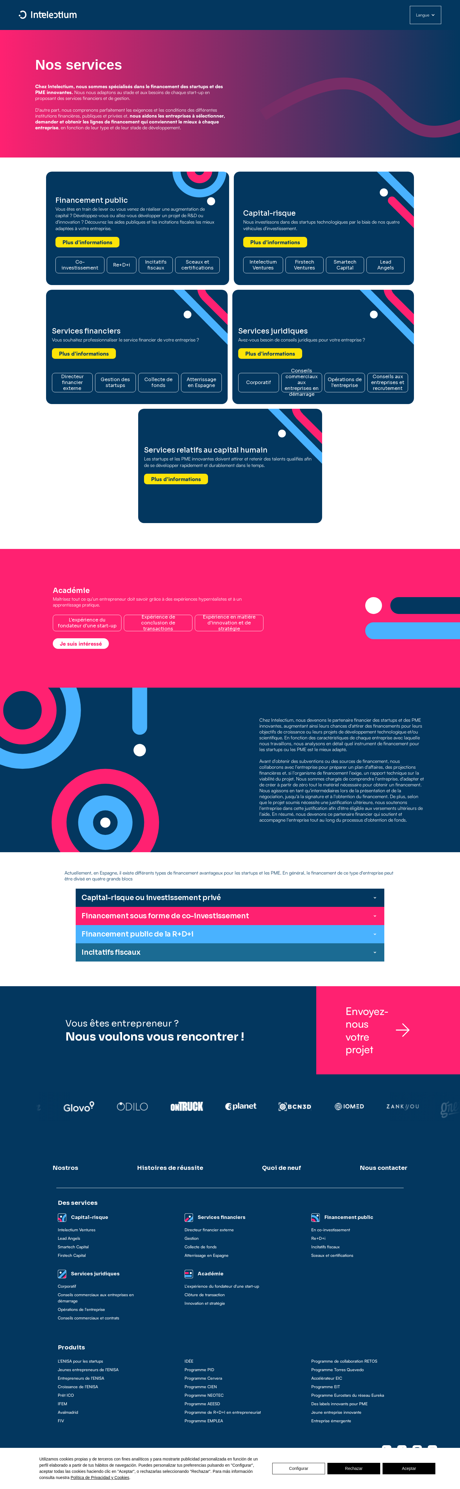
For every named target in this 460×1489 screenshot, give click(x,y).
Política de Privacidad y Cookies (100, 1477)
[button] (425, 15)
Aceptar (409, 1468)
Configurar (298, 1468)
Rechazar (354, 1468)
